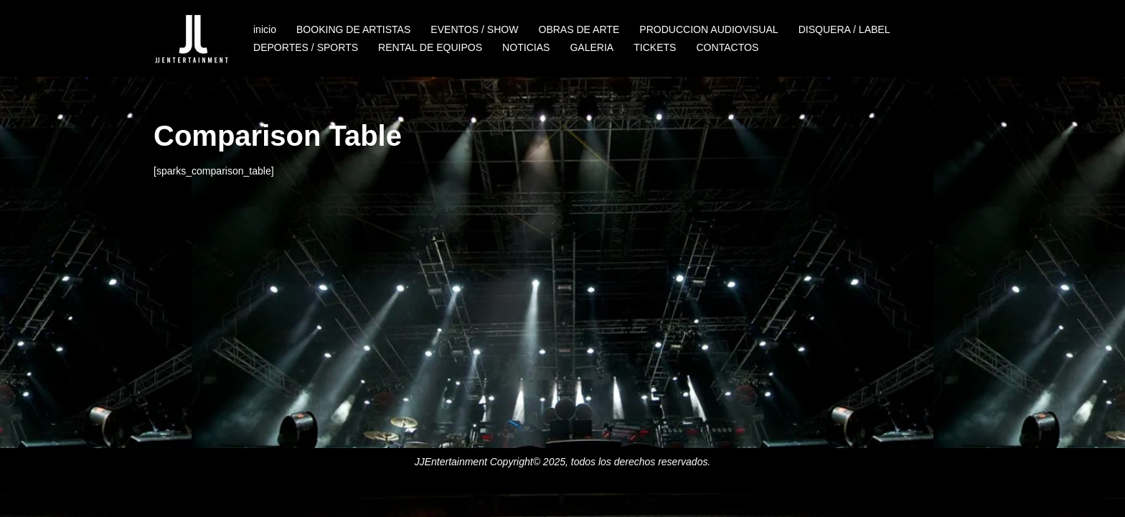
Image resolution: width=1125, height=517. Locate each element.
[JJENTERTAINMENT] (191, 38)
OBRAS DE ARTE (578, 29)
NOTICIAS (525, 47)
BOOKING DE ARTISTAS (353, 29)
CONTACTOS (726, 47)
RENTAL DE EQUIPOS (430, 47)
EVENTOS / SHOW (474, 29)
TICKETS (654, 47)
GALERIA (591, 47)
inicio (264, 29)
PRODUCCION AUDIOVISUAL (708, 29)
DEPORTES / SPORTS (305, 47)
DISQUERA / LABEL (843, 29)
